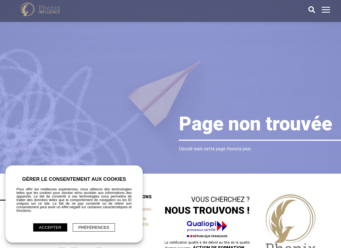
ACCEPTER (50, 227)
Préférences (93, 227)
